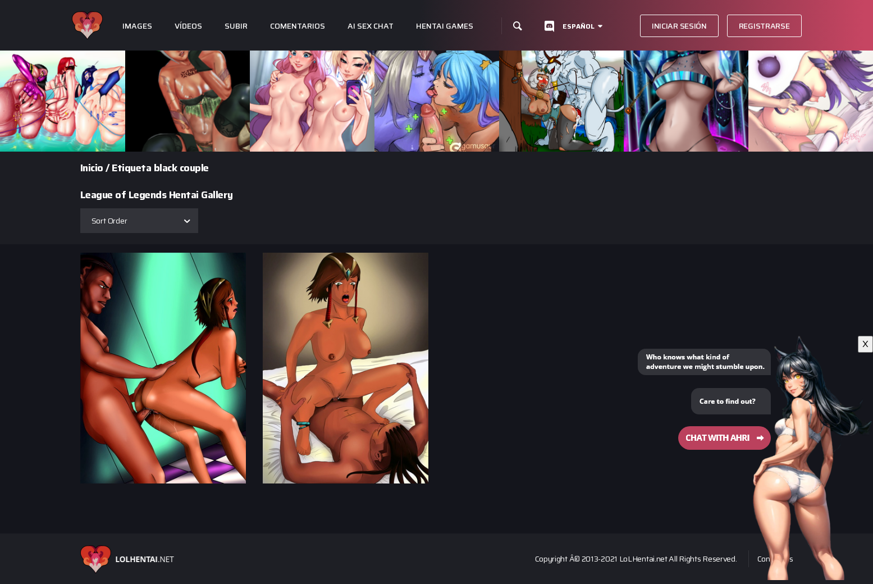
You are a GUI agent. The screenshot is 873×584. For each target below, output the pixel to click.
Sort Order (109, 221)
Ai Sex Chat (371, 26)
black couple (181, 168)
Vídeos (188, 26)
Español (578, 26)
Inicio (91, 168)
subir (236, 26)
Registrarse (764, 26)
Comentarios (297, 26)
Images (137, 26)
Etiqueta (131, 168)
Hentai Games (444, 26)
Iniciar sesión (679, 26)
